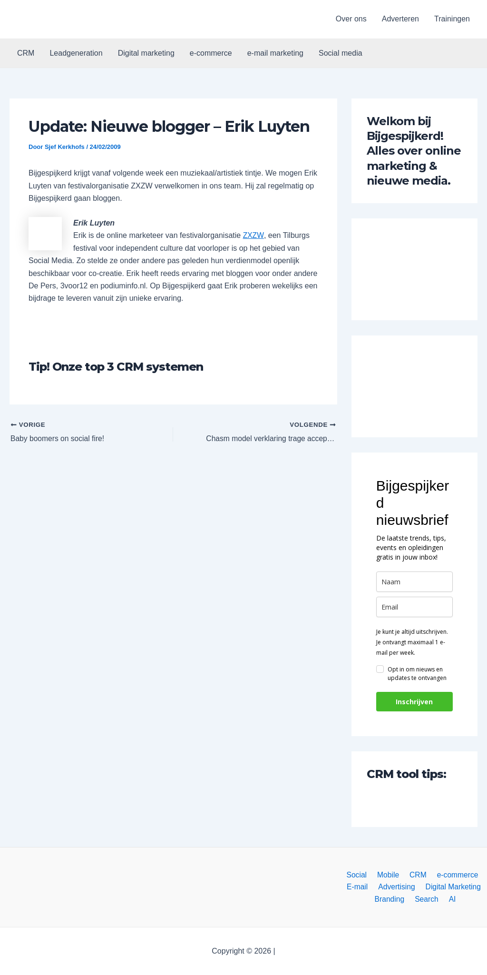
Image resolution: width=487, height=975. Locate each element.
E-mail (359, 886)
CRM (25, 53)
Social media (340, 53)
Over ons (351, 19)
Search (427, 899)
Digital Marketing (451, 886)
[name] (414, 581)
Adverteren (400, 19)
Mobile (389, 874)
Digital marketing (146, 53)
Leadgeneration (75, 53)
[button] (58, 19)
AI (450, 899)
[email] (414, 607)
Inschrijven (414, 701)
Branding (392, 899)
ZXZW (253, 235)
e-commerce (211, 53)
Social (359, 874)
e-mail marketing (275, 53)
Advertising (396, 886)
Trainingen (452, 19)
